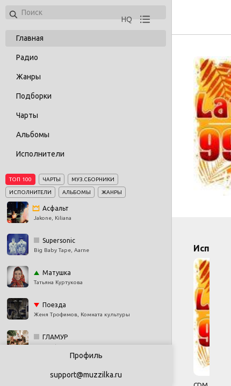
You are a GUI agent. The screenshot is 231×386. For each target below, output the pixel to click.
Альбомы (32, 134)
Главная (30, 38)
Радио (27, 57)
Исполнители (40, 154)
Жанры (28, 76)
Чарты (27, 115)
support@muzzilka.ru (86, 374)
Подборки (34, 96)
